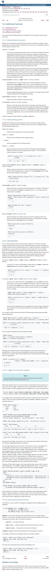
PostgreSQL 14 (16, 7)
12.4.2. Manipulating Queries (9, 29)
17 (21, 8)
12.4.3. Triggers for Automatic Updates (11, 31)
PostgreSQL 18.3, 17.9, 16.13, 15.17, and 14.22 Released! (30, 5)
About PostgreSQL (31, 573)
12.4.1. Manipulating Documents (10, 27)
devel (16, 10)
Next (47, 20)
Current (16, 8)
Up (7, 20)
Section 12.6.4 (41, 250)
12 (18, 12)
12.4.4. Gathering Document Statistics (11, 32)
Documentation (6, 7)
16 (24, 8)
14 (29, 8)
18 (19, 8)
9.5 (28, 12)
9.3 (33, 12)
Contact (39, 573)
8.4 (44, 12)
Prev (3, 20)
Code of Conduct (19, 573)
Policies (11, 573)
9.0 (41, 12)
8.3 (47, 12)
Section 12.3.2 (5, 121)
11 (20, 12)
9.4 (30, 12)
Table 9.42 (31, 114)
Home (42, 20)
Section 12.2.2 (24, 374)
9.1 (38, 12)
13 (15, 12)
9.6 (25, 12)
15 (26, 8)
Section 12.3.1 (5, 43)
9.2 (36, 12)
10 (22, 12)
